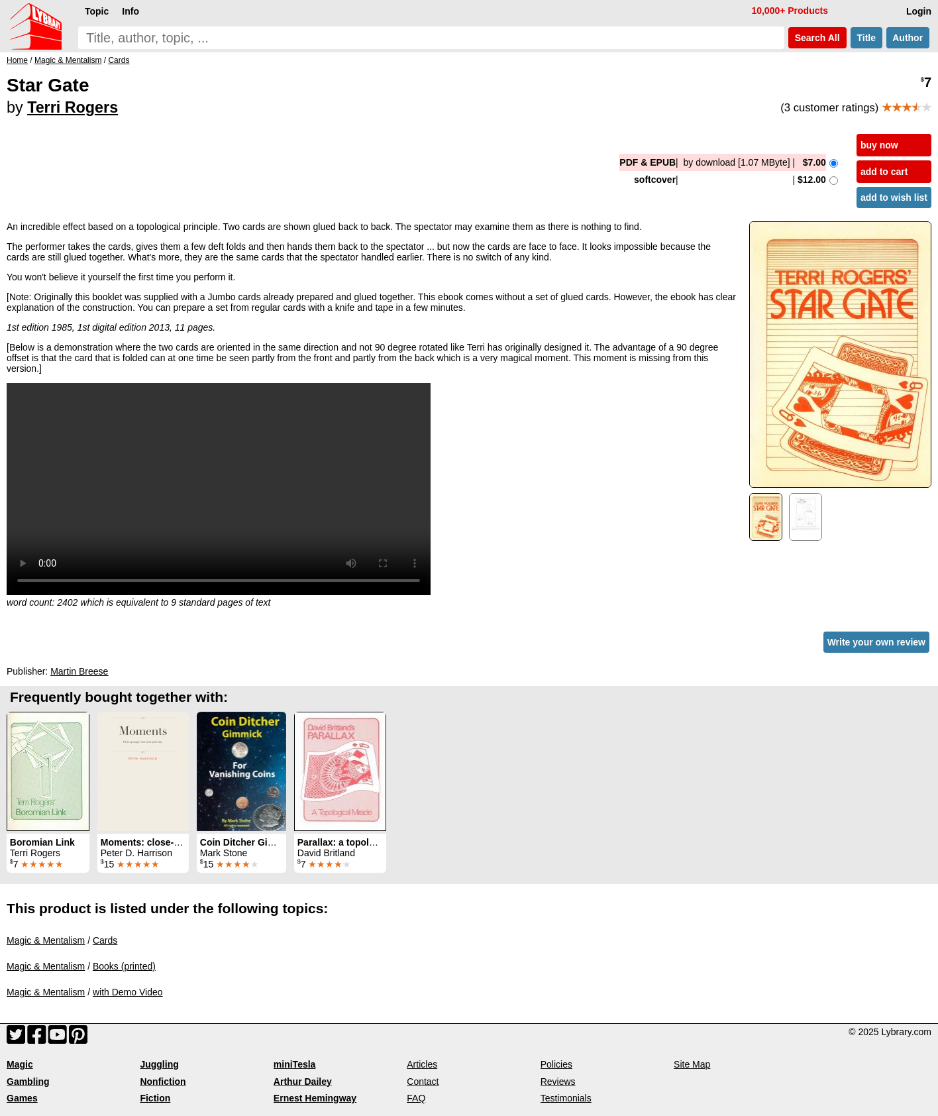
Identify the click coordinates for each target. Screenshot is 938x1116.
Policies (556, 1064)
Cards (105, 940)
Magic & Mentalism (46, 940)
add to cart (884, 171)
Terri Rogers (72, 107)
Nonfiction (162, 1081)
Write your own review (876, 642)
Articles (422, 1064)
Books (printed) (124, 966)
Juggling (159, 1064)
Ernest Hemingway (315, 1098)
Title (866, 37)
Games (22, 1098)
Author (907, 37)
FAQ (416, 1098)
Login (918, 11)
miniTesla (295, 1064)
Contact (423, 1081)
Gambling (28, 1081)
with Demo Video (128, 992)
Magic (20, 1064)
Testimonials (566, 1098)
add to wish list (893, 197)
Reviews (558, 1081)
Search (817, 37)
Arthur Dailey (303, 1081)
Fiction (155, 1098)
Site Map (692, 1064)
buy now (879, 145)
